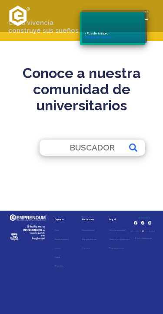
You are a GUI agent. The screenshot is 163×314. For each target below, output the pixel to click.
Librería (57, 248)
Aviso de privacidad (117, 230)
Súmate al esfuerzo (62, 239)
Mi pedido (59, 266)
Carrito (57, 257)
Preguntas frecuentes (116, 248)
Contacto (86, 248)
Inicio (57, 230)
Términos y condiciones (119, 239)
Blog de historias (89, 239)
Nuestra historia (88, 230)
